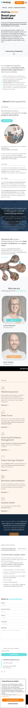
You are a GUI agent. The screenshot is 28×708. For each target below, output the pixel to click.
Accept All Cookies (13, 700)
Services (10, 7)
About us (4, 7)
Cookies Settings (13, 703)
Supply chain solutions (20, 7)
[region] (13, 693)
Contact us (19, 2)
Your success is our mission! (14, 51)
